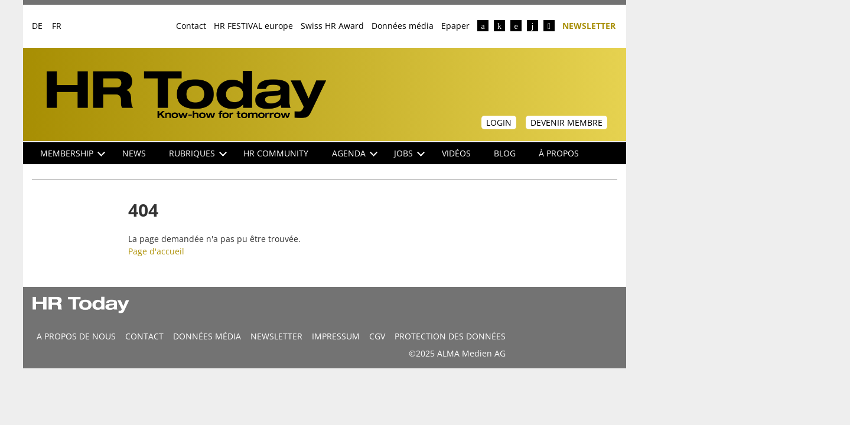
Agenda (354, 153)
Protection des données (450, 336)
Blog (505, 153)
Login (499, 122)
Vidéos (456, 153)
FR (56, 25)
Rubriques (198, 153)
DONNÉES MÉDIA (207, 336)
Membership (72, 153)
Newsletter (588, 25)
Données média (403, 25)
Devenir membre (566, 122)
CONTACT (144, 336)
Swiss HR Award (332, 25)
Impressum (336, 336)
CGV (377, 336)
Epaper (455, 25)
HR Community (275, 153)
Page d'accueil (156, 251)
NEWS (134, 153)
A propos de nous (76, 336)
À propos (559, 153)
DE (37, 25)
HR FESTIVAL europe (253, 25)
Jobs (409, 153)
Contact (191, 25)
